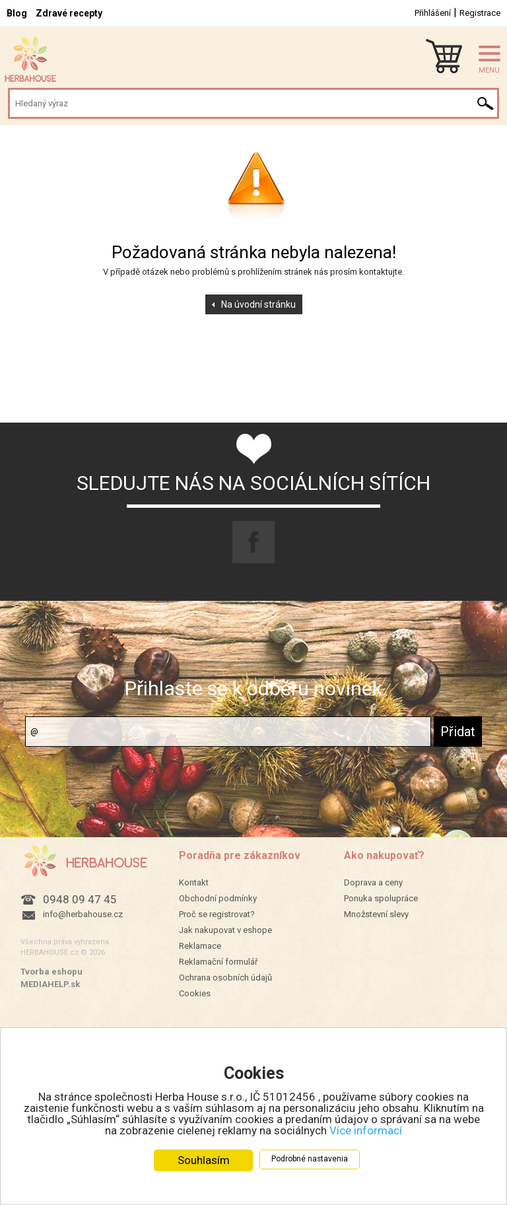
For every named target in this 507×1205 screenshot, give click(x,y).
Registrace (479, 13)
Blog (17, 13)
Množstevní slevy (376, 914)
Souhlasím (204, 1160)
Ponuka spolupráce (381, 898)
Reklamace (200, 946)
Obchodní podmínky (218, 898)
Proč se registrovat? (217, 914)
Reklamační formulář (218, 962)
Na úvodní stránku (258, 304)
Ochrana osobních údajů (225, 977)
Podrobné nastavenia (309, 1158)
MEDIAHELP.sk (50, 984)
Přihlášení (433, 13)
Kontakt (194, 882)
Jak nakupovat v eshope (225, 930)
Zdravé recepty (69, 13)
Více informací (365, 1130)
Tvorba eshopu (51, 972)
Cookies (195, 993)
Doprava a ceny (373, 882)
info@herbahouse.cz (83, 914)
